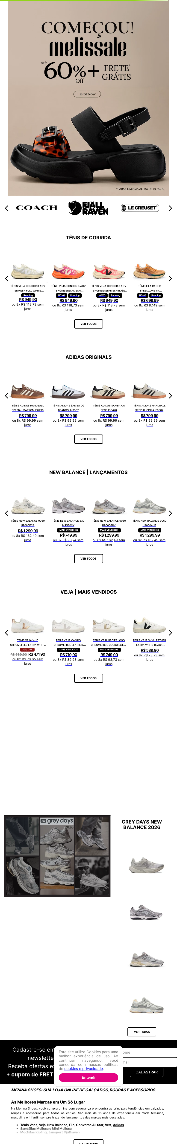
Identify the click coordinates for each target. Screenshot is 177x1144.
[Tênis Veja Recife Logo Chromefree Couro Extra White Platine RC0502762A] (108, 633)
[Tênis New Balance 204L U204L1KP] (146, 904)
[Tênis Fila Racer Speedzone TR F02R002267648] (149, 278)
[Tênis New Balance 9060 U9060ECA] (27, 513)
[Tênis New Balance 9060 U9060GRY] (108, 513)
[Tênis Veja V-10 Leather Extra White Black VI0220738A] (149, 633)
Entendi (88, 1077)
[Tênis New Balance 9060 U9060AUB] (149, 513)
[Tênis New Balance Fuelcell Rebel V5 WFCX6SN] (146, 857)
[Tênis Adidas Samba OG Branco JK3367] (68, 396)
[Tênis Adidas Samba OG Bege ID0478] (108, 396)
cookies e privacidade (83, 1068)
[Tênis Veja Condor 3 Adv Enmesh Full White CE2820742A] (27, 278)
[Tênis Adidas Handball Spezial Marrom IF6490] (27, 396)
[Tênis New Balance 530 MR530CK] (68, 513)
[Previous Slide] (6, 208)
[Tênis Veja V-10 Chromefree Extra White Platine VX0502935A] (27, 633)
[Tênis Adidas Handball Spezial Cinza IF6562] (149, 396)
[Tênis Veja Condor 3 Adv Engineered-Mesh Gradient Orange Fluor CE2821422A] (68, 278)
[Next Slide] (170, 208)
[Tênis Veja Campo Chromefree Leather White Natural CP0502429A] (68, 633)
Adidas (118, 1125)
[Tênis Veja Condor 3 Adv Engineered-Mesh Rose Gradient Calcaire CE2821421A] (108, 278)
